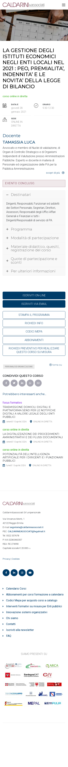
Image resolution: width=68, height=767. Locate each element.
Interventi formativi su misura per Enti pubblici (34, 606)
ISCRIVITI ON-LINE (34, 295)
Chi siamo (12, 618)
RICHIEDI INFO (34, 323)
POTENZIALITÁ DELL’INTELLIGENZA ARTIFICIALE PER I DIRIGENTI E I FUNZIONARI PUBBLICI (33, 457)
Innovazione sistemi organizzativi (26, 612)
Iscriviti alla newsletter (20, 630)
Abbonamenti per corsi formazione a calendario (35, 594)
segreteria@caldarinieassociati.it (27, 527)
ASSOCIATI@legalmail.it (27, 531)
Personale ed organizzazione (19, 367)
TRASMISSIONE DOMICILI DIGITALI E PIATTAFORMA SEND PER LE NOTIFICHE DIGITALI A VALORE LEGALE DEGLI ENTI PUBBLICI (29, 412)
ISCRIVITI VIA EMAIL (34, 304)
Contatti (11, 624)
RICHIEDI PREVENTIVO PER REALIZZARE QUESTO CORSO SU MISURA (34, 350)
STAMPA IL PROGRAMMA (34, 314)
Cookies (16, 559)
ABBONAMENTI (34, 340)
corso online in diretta (15, 96)
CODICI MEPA (34, 331)
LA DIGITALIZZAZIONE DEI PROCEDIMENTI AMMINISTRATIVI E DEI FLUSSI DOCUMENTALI (33, 435)
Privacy (6, 559)
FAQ (8, 636)
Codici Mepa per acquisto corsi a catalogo (31, 600)
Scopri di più (53, 172)
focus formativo (12, 402)
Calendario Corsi (16, 588)
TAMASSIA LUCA (19, 142)
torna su (55, 364)
